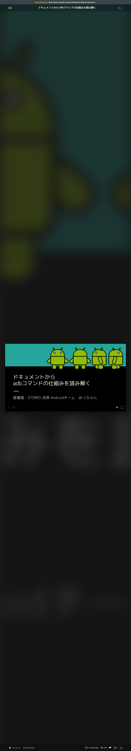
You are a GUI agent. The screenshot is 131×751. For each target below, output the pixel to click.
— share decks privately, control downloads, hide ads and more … (65, 2)
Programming (91, 748)
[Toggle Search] (119, 8)
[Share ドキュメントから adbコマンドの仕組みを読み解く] (110, 747)
